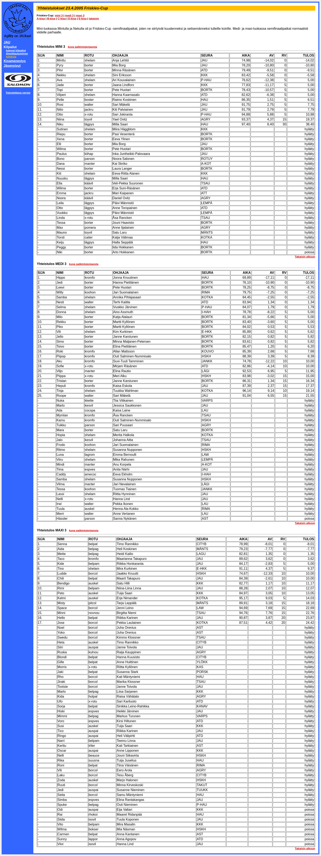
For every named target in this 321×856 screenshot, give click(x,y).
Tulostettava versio (18, 92)
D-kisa (72, 18)
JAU (7, 42)
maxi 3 (80, 15)
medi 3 (69, 15)
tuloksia (11, 56)
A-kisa (41, 18)
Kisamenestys (15, 61)
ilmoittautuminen (17, 53)
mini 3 (59, 15)
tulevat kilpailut (16, 50)
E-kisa (83, 18)
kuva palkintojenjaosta (82, 46)
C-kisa (62, 18)
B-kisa (51, 18)
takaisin (94, 18)
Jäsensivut (12, 65)
